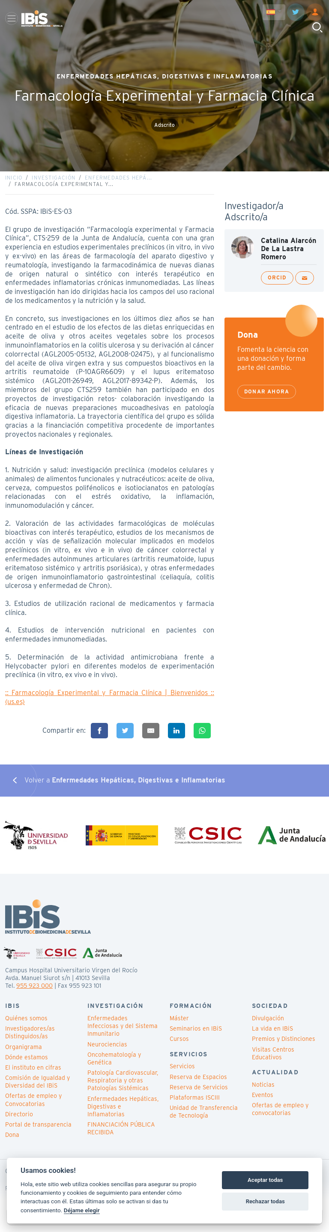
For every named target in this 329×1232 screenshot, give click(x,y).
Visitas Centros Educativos (273, 1059)
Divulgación (268, 1025)
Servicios (182, 1073)
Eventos (262, 1101)
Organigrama (23, 1053)
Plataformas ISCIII (195, 1104)
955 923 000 (34, 992)
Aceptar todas (265, 1180)
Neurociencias (107, 1050)
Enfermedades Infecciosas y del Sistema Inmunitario (122, 1033)
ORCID (277, 281)
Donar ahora (266, 395)
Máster (179, 1025)
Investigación (53, 181)
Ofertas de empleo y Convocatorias (33, 1106)
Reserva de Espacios (198, 1083)
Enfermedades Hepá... (118, 181)
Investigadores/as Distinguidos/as (30, 1039)
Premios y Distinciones (283, 1045)
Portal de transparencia (38, 1131)
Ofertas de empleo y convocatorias (280, 1116)
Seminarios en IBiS (196, 1035)
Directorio (19, 1120)
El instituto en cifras (33, 1074)
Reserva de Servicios (199, 1093)
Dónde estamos (26, 1063)
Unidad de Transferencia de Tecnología (204, 1118)
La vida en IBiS (272, 1035)
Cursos (179, 1045)
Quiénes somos (26, 1025)
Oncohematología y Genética (114, 1065)
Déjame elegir (82, 1210)
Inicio (13, 181)
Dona (12, 1141)
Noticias (263, 1091)
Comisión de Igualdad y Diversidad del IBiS (37, 1088)
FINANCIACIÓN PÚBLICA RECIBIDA (121, 1135)
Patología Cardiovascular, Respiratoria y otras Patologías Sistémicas (122, 1087)
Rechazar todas (265, 1201)
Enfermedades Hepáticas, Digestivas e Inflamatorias (123, 1113)
